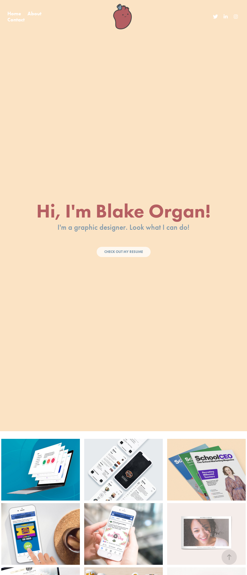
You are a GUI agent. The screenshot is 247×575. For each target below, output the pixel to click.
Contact (16, 20)
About (34, 13)
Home (14, 13)
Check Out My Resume (123, 252)
